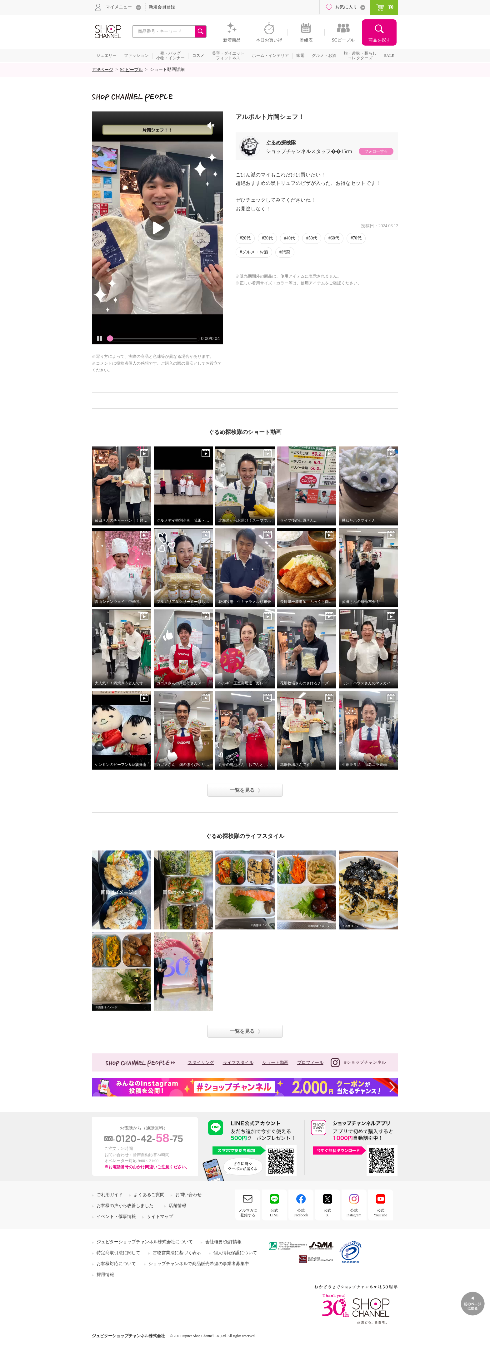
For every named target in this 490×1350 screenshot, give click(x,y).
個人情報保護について (235, 1252)
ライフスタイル (238, 1062)
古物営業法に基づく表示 (177, 1252)
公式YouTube (381, 1212)
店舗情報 (177, 1205)
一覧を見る (242, 790)
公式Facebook (300, 1212)
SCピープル (131, 69)
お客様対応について (116, 1263)
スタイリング (201, 1062)
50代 (312, 238)
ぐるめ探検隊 (281, 142)
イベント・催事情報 (116, 1216)
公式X (327, 1212)
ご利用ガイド (110, 1194)
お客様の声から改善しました (125, 1205)
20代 (246, 238)
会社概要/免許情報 (223, 1241)
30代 (268, 238)
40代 (290, 238)
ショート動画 (275, 1062)
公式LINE (274, 1212)
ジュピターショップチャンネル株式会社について (145, 1241)
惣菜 (286, 252)
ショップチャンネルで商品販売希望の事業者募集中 (198, 1263)
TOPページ (102, 69)
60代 (335, 238)
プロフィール (310, 1062)
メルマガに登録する (247, 1212)
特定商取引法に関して (118, 1252)
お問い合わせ (188, 1194)
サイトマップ (160, 1216)
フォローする (376, 151)
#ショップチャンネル (358, 1062)
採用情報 (105, 1274)
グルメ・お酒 (255, 252)
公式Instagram (354, 1212)
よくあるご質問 (149, 1194)
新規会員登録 (162, 7)
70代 (357, 238)
